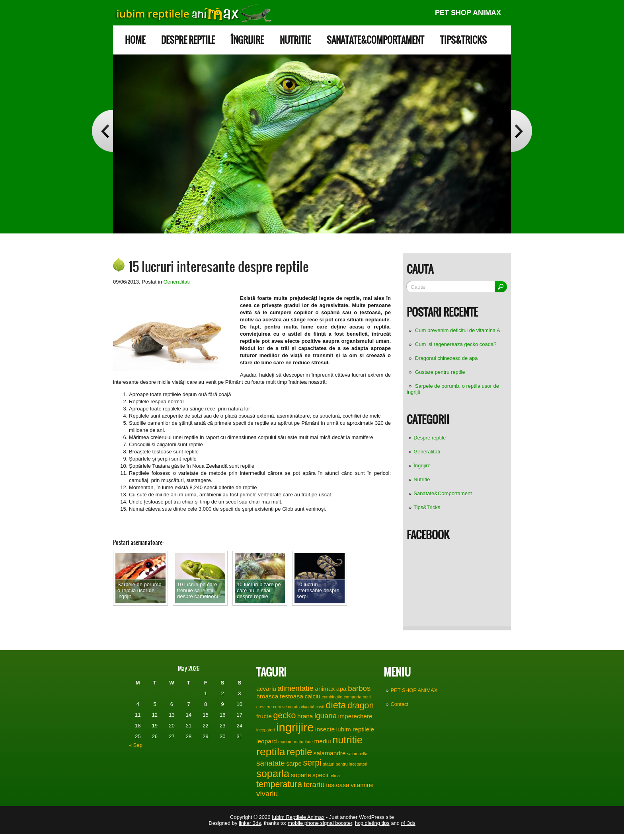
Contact (399, 704)
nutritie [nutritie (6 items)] (347, 739)
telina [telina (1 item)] (334, 775)
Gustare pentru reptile (440, 372)
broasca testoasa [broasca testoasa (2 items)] (279, 696)
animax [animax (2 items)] (325, 688)
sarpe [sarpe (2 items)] (294, 763)
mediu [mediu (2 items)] (322, 741)
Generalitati (426, 452)
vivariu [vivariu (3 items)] (267, 793)
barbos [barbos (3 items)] (359, 688)
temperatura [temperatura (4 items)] (279, 784)
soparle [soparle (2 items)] (301, 775)
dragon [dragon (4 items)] (360, 705)
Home (135, 40)
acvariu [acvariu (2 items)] (266, 688)
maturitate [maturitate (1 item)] (303, 741)
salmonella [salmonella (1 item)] (357, 753)
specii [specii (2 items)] (320, 775)
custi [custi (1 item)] (320, 706)
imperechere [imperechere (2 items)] (355, 716)
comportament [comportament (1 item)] (357, 696)
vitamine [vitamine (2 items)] (362, 785)
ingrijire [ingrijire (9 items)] (295, 727)
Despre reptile (188, 40)
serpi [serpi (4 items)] (312, 763)
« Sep (135, 745)
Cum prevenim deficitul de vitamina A (457, 330)
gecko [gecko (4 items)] (284, 715)
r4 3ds (408, 823)
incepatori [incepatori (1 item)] (265, 729)
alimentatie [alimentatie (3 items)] (296, 688)
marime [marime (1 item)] (285, 741)
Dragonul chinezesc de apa (446, 358)
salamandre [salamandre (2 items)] (330, 753)
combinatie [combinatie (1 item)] (332, 696)
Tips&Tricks (463, 40)
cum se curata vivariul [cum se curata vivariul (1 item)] (293, 706)
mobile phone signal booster (320, 823)
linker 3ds (250, 823)
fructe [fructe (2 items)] (264, 716)
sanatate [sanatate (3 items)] (270, 763)
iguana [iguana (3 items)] (325, 716)
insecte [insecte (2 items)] (325, 729)
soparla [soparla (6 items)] (272, 773)
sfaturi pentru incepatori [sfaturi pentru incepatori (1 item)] (345, 764)
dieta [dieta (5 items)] (336, 705)
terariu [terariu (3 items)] (314, 784)
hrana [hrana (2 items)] (305, 716)
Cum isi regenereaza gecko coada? (456, 344)
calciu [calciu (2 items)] (312, 696)
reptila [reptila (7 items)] (270, 752)
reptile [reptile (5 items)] (299, 752)
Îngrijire (247, 40)
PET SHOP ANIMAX (468, 13)
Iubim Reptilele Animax (298, 817)
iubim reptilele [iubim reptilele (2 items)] (355, 729)
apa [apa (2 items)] (341, 688)
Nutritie (295, 40)
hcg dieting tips (372, 823)
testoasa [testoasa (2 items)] (337, 785)
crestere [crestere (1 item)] (264, 706)
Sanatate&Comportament (375, 40)
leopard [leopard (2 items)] (266, 741)
